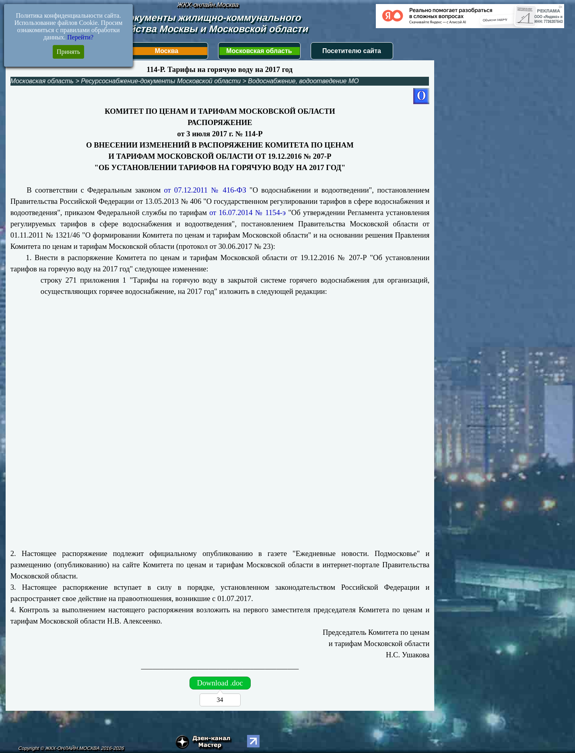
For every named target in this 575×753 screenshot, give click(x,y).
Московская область (259, 50)
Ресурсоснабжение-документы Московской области (161, 81)
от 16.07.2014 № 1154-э (247, 212)
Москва (166, 50)
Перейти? (80, 37)
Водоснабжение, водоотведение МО (303, 81)
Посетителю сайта (351, 50)
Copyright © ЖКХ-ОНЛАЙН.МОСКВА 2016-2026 (71, 748)
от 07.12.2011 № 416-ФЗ (205, 190)
